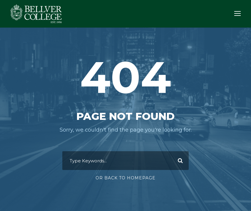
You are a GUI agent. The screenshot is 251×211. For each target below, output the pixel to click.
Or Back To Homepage (125, 178)
